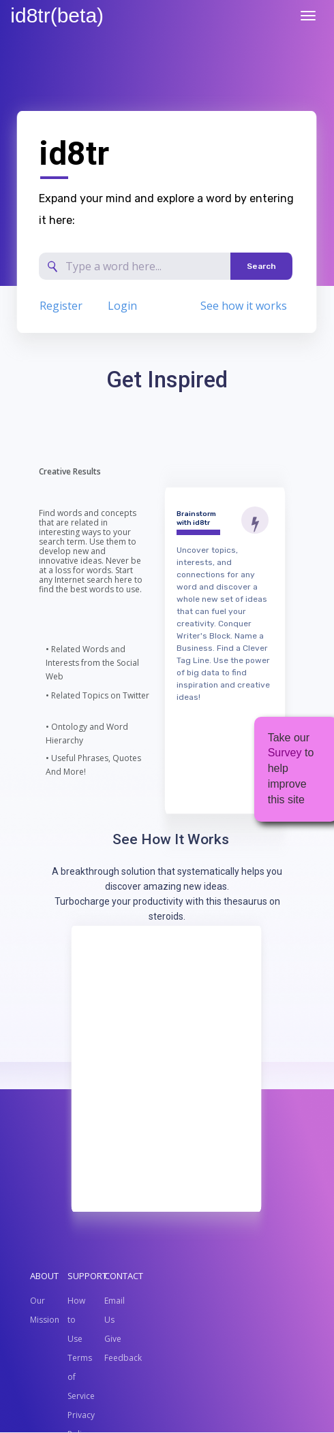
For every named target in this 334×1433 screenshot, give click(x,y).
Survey (285, 752)
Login (122, 305)
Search (261, 266)
